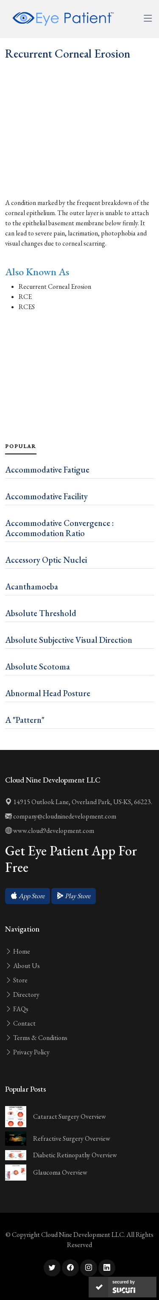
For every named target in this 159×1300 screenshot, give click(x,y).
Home (17, 951)
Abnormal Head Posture (47, 693)
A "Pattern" (25, 719)
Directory (22, 994)
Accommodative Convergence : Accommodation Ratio (59, 528)
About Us (22, 965)
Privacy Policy (27, 1052)
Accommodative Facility (46, 496)
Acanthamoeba (31, 586)
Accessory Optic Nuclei (46, 559)
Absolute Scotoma (37, 666)
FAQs (16, 1008)
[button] (27, 896)
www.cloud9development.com (49, 830)
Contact (20, 1023)
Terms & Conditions (36, 1037)
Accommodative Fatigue (47, 469)
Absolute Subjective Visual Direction (68, 639)
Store (16, 980)
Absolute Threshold (40, 613)
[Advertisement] (79, 148)
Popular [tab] (20, 446)
